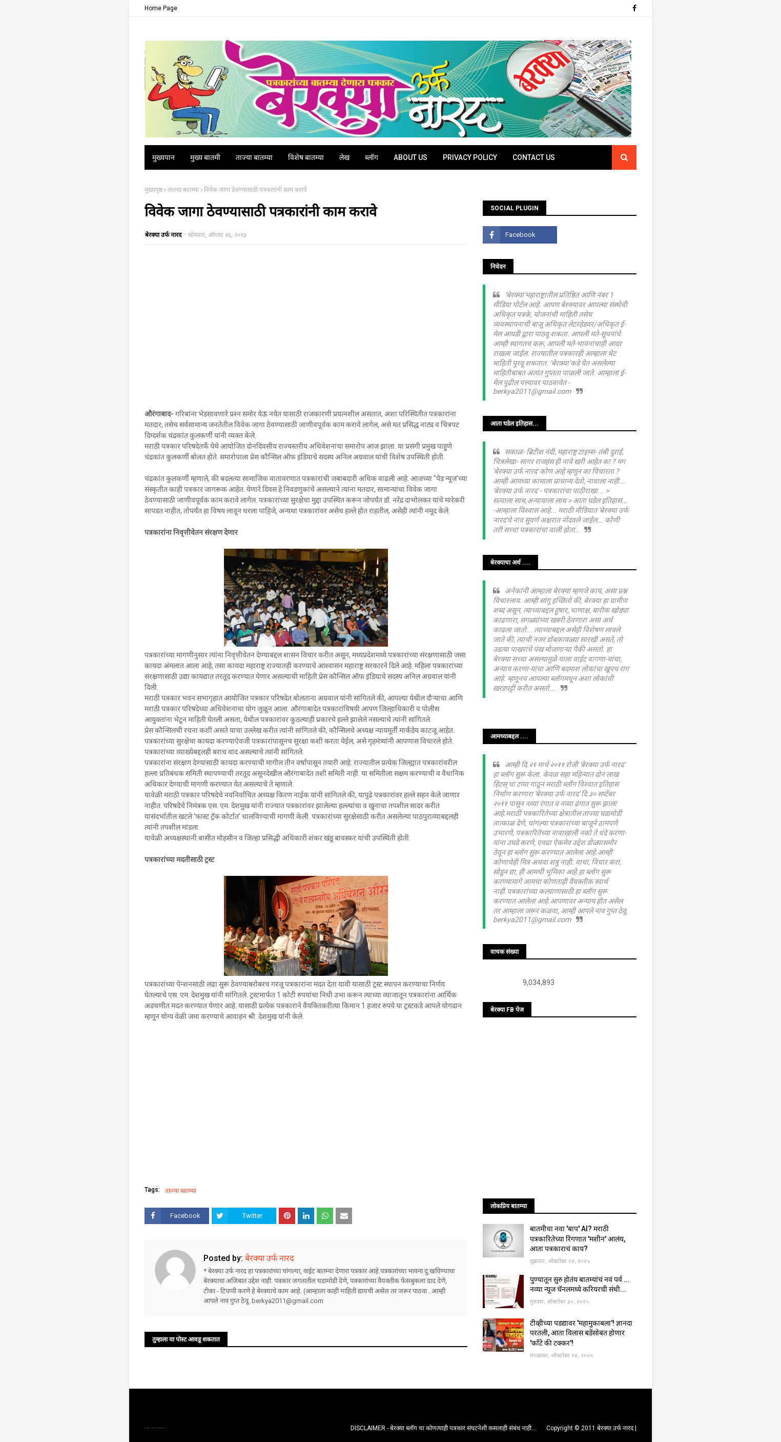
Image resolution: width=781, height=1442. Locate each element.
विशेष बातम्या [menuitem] (306, 157)
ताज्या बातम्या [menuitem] (254, 157)
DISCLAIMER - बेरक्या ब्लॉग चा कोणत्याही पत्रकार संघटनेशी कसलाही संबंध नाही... (443, 1428)
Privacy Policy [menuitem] (470, 157)
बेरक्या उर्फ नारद (163, 234)
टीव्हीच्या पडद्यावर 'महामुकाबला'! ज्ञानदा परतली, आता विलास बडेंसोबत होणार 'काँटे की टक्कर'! (581, 1333)
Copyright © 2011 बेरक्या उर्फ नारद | (591, 1428)
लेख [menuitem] (344, 157)
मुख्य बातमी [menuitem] (205, 157)
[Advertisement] (306, 326)
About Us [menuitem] (410, 157)
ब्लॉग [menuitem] (371, 157)
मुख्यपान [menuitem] (163, 157)
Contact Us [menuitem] (533, 157)
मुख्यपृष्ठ (153, 189)
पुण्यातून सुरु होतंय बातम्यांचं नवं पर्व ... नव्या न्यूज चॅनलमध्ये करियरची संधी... (580, 1284)
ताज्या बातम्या (183, 189)
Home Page (161, 8)
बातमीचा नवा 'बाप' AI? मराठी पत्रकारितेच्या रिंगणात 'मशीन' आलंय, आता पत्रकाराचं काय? (577, 1239)
